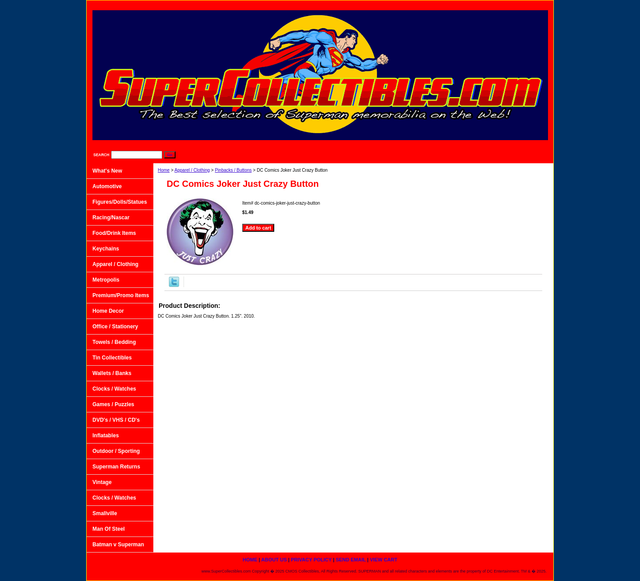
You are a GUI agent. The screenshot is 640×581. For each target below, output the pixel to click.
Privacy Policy (441, 4)
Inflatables (105, 435)
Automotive (107, 186)
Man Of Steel (108, 529)
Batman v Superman (118, 544)
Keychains (105, 249)
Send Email (488, 4)
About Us (395, 4)
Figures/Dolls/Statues (119, 202)
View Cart (531, 4)
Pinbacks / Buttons (233, 170)
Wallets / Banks (112, 373)
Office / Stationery (115, 326)
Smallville (104, 513)
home (359, 4)
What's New (107, 171)
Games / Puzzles (113, 404)
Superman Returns (116, 467)
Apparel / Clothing (192, 170)
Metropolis (106, 280)
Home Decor (108, 311)
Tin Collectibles (112, 358)
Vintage (102, 482)
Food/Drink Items (114, 233)
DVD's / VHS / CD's (116, 420)
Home (164, 170)
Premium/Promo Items (120, 295)
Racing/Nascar (110, 217)
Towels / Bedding (114, 342)
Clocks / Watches (114, 389)
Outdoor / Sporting (116, 451)
